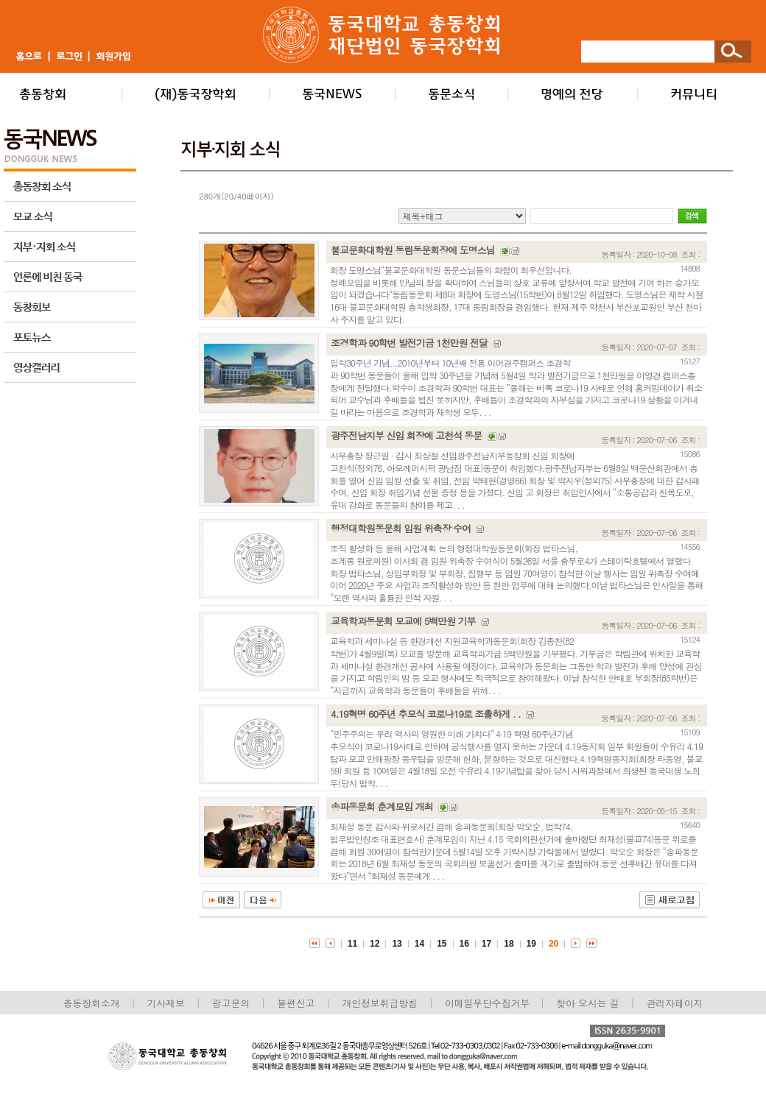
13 (396, 944)
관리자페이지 (675, 1003)
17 (486, 944)
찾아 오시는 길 (587, 1003)
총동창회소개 (91, 1003)
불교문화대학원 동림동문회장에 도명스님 (413, 250)
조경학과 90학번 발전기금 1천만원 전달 (409, 343)
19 (531, 944)
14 (419, 944)
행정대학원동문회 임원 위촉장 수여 (401, 528)
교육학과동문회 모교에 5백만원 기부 (403, 621)
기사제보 (166, 1003)
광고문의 (231, 1003)
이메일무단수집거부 (489, 1003)
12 (374, 944)
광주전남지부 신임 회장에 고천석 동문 (406, 435)
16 (464, 944)
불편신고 (296, 1003)
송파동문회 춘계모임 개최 (382, 806)
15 (441, 944)
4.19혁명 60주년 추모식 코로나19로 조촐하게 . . (426, 714)
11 (352, 944)
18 (508, 944)
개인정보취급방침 (379, 1003)
